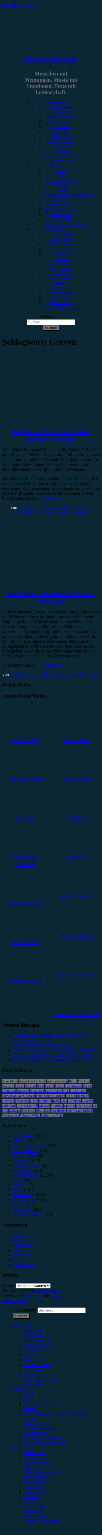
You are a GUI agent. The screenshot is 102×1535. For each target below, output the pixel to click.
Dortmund (9, 1091)
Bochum (30, 1086)
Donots (87, 1086)
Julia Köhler (62, 278)
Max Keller (62, 297)
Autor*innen (56, 229)
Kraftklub (45, 1101)
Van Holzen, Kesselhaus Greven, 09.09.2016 (51, 597)
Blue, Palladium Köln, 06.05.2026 (43, 1045)
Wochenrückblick (28, 1214)
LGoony (87, 1101)
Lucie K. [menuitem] (31, 1496)
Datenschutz (24, 1235)
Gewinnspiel (62, 136)
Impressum (22, 1245)
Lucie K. (62, 283)
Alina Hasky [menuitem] (35, 1457)
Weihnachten (10, 1115)
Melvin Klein (62, 302)
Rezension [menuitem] (33, 1330)
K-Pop (34, 1101)
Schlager (14, 1110)
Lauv (64, 1101)
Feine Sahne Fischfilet (50, 1096)
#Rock (62, 170)
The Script (28, 1110)
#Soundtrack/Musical (62, 219)
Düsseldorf (37, 1091)
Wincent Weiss (29, 1115)
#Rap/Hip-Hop (62, 205)
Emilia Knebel (62, 263)
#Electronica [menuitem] (35, 1433)
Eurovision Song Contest (18, 1096)
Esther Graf (78, 1091)
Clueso (59, 1086)
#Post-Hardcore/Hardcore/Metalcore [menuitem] (56, 1413)
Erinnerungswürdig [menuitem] (41, 1379)
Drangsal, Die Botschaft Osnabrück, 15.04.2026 (55, 1059)
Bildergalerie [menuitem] (35, 1384)
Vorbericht (62, 112)
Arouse (57, 1295)
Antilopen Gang (57, 1081)
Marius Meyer (62, 293)
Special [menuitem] (30, 1374)
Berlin (73, 1081)
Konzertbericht (62, 117)
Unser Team (61, 234)
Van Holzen (58, 1110)
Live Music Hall (27, 1106)
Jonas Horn (62, 273)
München (57, 1106)
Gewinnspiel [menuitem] (35, 1359)
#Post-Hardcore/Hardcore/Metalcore (70, 192)
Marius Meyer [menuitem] (36, 1506)
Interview (62, 131)
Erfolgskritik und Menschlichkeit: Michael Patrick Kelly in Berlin (50, 1037)
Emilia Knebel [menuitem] (36, 1477)
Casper (49, 1086)
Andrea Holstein (62, 244)
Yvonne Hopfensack (61, 307)
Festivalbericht (62, 121)
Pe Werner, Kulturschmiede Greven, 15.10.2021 (51, 435)
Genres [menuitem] (19, 1389)
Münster (69, 1106)
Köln (56, 1101)
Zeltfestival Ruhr (52, 1115)
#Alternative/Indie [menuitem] (40, 1403)
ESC (66, 1091)
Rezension (62, 107)
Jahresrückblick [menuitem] (37, 1364)
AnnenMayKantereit (32, 1081)
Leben (18, 1180)
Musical (44, 1106)
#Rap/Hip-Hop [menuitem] (37, 1423)
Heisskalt (8, 1101)
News (18, 1189)
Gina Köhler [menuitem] (35, 1482)
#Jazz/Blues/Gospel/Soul (65, 224)
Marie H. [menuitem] (32, 1501)
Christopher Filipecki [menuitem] (42, 1472)
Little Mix (9, 1106)
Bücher (19, 1141)
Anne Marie (10, 1081)
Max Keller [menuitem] (34, 1511)
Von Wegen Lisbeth (80, 1110)
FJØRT (71, 1096)
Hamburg (83, 1096)
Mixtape (20, 1185)
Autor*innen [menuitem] (24, 1447)
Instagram (22, 1101)
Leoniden (74, 1101)
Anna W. (62, 249)
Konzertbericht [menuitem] (37, 1340)
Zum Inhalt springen (20, 4)
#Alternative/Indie (62, 180)
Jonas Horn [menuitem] (34, 1486)
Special (61, 151)
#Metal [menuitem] (30, 1408)
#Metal (62, 185)
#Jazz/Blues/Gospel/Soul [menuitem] (45, 1443)
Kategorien (56, 102)
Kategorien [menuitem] (22, 1325)
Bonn (40, 1086)
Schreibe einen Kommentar (65, 512)
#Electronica (62, 214)
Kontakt (20, 1259)
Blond (19, 1086)
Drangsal (22, 1091)
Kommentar (61, 146)
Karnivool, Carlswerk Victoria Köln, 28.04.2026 (55, 1050)
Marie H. (62, 288)
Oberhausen (84, 1106)
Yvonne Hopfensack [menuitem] (41, 1521)
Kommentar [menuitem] (34, 1369)
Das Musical (73, 1086)
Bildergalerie (62, 161)
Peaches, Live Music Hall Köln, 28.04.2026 (51, 1054)
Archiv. (8, 1285)
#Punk (61, 200)
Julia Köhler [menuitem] (34, 1491)
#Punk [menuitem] (29, 1418)
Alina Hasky (62, 239)
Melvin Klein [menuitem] (35, 1516)
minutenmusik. (51, 59)
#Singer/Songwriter (62, 209)
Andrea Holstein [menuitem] (38, 1462)
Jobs (17, 1250)
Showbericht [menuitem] (35, 1350)
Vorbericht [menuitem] (33, 1335)
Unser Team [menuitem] (34, 1452)
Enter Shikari (53, 1091)
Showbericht (62, 126)
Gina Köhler (62, 268)
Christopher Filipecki (62, 256)
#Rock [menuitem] (29, 1394)
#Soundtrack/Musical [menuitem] (42, 1438)
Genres (56, 165)
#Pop (61, 175)
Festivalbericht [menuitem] (37, 1345)
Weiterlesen (52, 498)
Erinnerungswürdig (62, 156)
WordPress (33, 1295)
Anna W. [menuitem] (31, 1467)
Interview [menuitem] (32, 1355)
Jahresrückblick (61, 141)
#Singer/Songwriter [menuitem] (41, 1428)
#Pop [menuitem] (28, 1399)
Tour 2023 (43, 1110)
